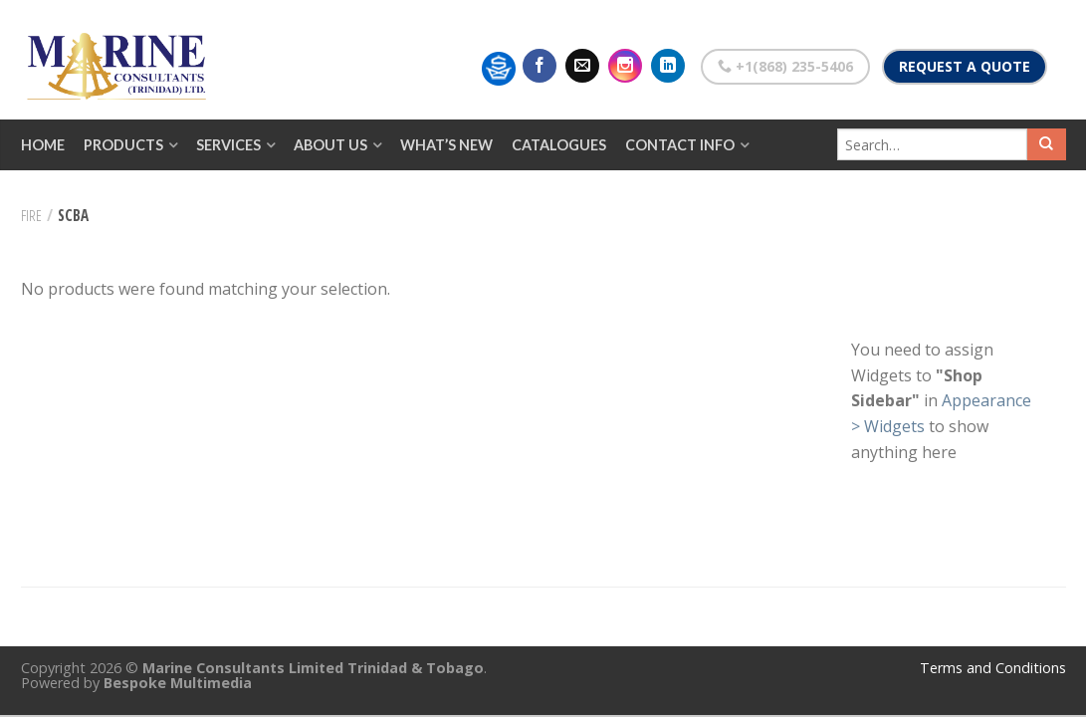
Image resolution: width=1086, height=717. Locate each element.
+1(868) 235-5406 (785, 66)
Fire (31, 215)
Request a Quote (964, 66)
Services (228, 144)
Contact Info (680, 144)
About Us (330, 144)
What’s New (446, 144)
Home (43, 144)
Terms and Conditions (993, 667)
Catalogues (559, 144)
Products (123, 144)
